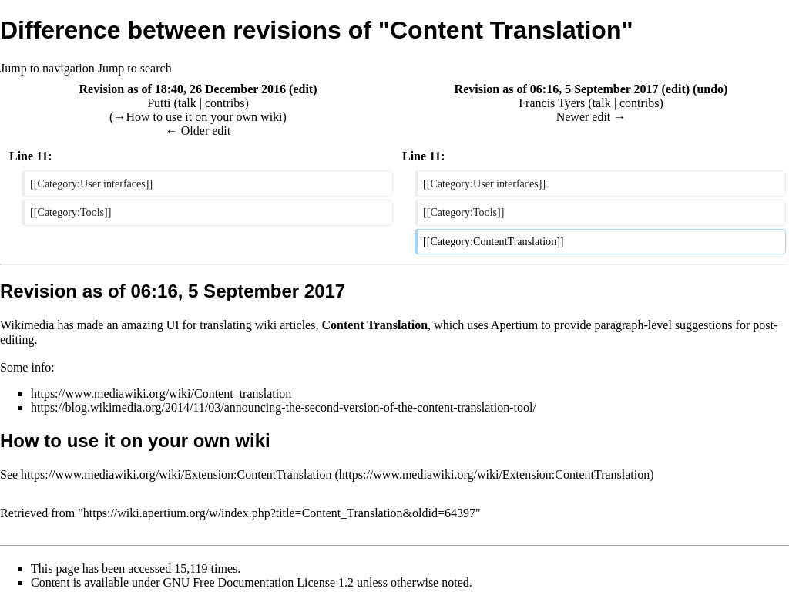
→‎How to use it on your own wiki (197, 116)
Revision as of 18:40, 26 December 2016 (182, 89)
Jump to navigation (47, 68)
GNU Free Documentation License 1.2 (258, 582)
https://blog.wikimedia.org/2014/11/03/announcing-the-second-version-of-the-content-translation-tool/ (283, 407)
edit (303, 89)
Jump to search (135, 68)
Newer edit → (591, 116)
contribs (225, 102)
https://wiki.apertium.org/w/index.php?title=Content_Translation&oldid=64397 (279, 513)
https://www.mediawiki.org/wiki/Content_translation (161, 393)
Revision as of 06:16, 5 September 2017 (557, 89)
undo (710, 89)
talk (187, 102)
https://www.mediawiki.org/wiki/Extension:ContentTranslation (176, 474)
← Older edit (198, 130)
